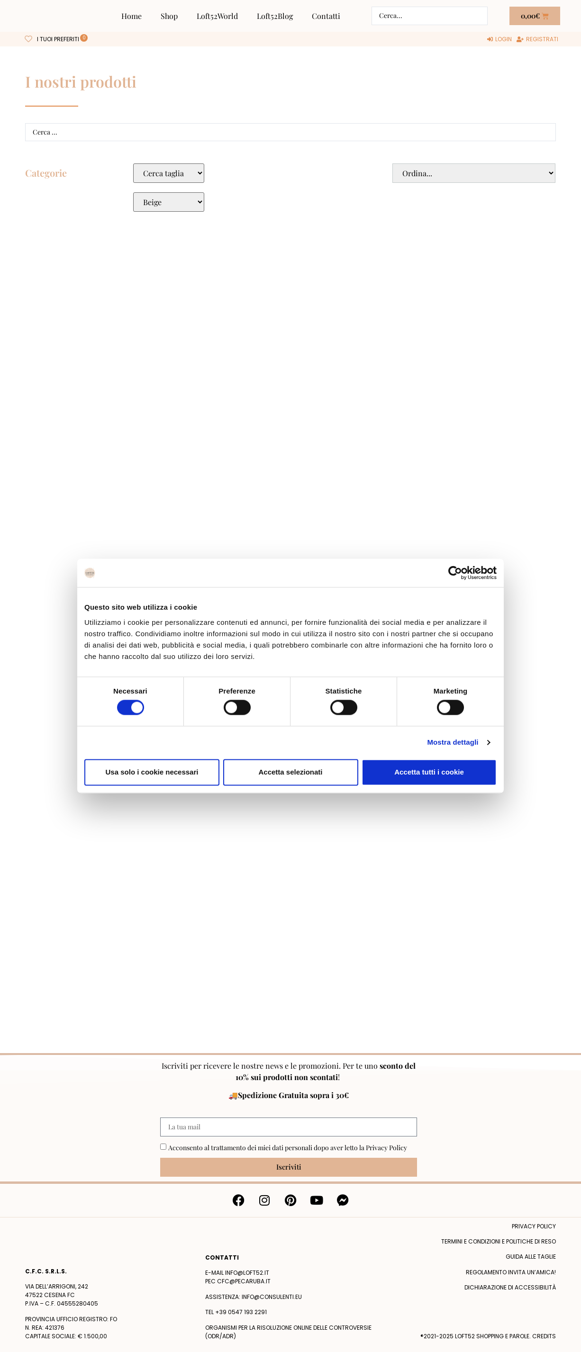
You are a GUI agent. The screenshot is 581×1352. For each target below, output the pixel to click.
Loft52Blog (275, 16)
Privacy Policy (386, 1147)
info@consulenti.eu (272, 1297)
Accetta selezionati (290, 772)
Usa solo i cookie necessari (152, 772)
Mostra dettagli (452, 743)
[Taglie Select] (168, 173)
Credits (544, 1336)
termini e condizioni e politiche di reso (498, 1241)
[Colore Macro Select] (168, 202)
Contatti (326, 16)
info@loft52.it (247, 1273)
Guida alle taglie (531, 1257)
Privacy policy (534, 1226)
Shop (169, 16)
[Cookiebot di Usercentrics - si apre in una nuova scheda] (455, 573)
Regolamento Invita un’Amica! (511, 1272)
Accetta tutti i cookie (429, 772)
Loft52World (217, 16)
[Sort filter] (473, 173)
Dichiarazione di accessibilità (510, 1287)
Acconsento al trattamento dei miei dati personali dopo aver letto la (287, 1147)
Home (131, 16)
